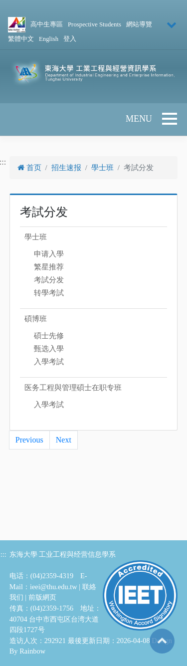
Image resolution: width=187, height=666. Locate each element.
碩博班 (35, 319)
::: (3, 554)
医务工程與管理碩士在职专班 (73, 388)
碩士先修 (49, 336)
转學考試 (49, 293)
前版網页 (42, 597)
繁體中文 (21, 38)
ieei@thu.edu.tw (53, 587)
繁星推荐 (49, 267)
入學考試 (49, 362)
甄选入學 (49, 349)
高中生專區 (46, 24)
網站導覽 (139, 24)
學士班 (102, 168)
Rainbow (32, 651)
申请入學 (49, 254)
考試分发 (49, 280)
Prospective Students (94, 24)
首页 (29, 168)
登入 (69, 38)
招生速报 (66, 168)
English (48, 38)
